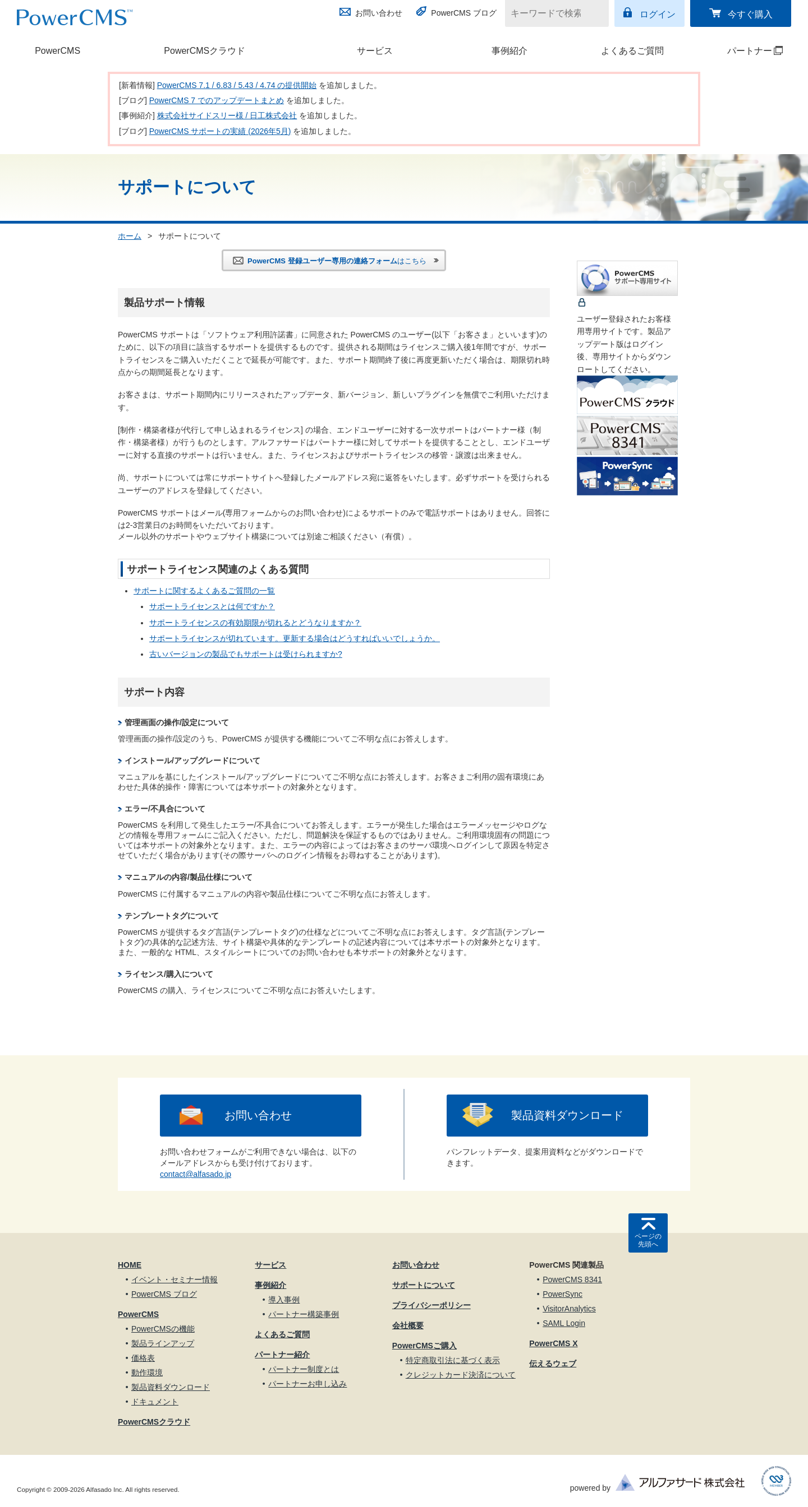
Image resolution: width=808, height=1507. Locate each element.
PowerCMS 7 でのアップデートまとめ (216, 100)
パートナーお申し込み (307, 1383)
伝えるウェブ (552, 1363)
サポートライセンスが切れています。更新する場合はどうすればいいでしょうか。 (294, 638)
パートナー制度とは (303, 1369)
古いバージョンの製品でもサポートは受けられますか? (245, 654)
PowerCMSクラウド (204, 50)
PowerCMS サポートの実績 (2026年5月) (220, 131)
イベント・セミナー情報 (174, 1279)
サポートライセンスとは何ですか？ (212, 606)
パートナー (741, 50)
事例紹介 (509, 50)
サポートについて (423, 1285)
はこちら (336, 261)
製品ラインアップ (162, 1343)
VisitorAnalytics (569, 1308)
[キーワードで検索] (550, 13)
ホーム (129, 235)
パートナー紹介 (282, 1354)
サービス (375, 50)
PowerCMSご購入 (424, 1345)
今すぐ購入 (750, 14)
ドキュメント (154, 1401)
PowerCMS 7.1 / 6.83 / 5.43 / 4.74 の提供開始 (237, 85)
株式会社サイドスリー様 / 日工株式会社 (227, 115)
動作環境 (147, 1372)
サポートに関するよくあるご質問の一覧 (204, 590)
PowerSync (562, 1294)
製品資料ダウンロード (567, 1115)
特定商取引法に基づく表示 (453, 1360)
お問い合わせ (378, 12)
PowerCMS (57, 50)
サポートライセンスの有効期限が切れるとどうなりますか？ (255, 622)
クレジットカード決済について (461, 1374)
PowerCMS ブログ (464, 12)
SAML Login (564, 1323)
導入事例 (284, 1299)
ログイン (658, 14)
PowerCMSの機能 (163, 1328)
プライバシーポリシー (431, 1305)
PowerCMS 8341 (572, 1279)
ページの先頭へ (648, 1240)
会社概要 (408, 1325)
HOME (129, 1264)
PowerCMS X (553, 1343)
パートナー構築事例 (303, 1314)
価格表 (143, 1357)
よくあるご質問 (632, 50)
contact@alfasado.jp (195, 1174)
